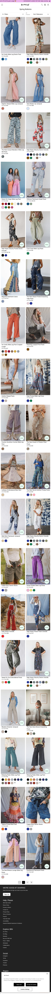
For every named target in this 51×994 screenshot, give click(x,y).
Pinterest (5, 965)
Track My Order (6, 918)
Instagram (5, 956)
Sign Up (6, 894)
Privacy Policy (6, 912)
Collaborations (6, 945)
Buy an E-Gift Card (7, 938)
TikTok (4, 958)
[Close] (47, 974)
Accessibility (6, 921)
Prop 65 (5, 916)
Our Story (5, 931)
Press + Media (6, 940)
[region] (25, 982)
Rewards (5, 936)
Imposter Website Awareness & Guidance (12, 923)
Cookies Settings (25, 989)
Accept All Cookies (31, 984)
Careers (5, 947)
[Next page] (31, 882)
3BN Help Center (7, 902)
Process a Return (7, 907)
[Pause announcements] (49, 1)
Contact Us (5, 909)
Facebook (5, 960)
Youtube (5, 962)
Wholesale (5, 943)
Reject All (19, 984)
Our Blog (5, 934)
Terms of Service (7, 914)
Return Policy (6, 905)
